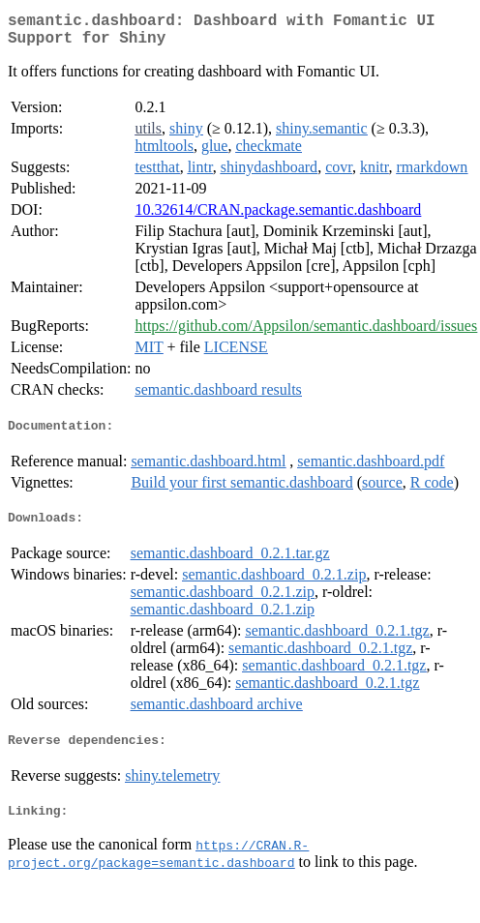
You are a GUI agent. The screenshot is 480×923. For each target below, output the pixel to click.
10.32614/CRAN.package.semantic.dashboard (278, 217)
